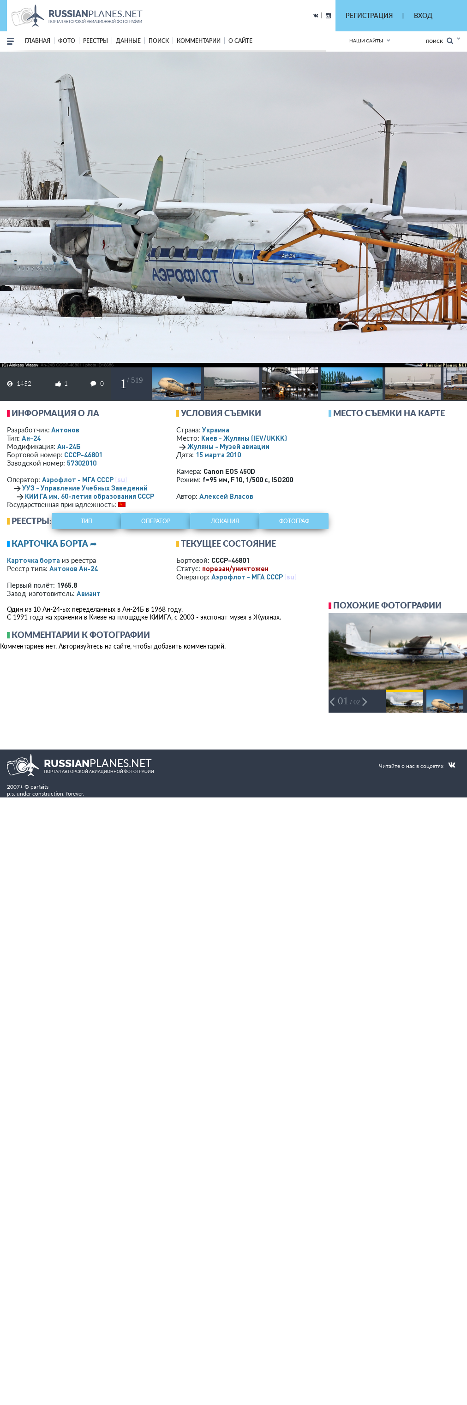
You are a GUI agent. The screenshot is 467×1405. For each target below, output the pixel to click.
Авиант (89, 593)
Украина (215, 429)
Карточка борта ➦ (54, 543)
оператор (155, 521)
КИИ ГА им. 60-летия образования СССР (89, 496)
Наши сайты (366, 40)
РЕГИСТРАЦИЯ (369, 15)
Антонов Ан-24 (73, 568)
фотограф (294, 521)
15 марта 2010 (218, 454)
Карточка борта (33, 560)
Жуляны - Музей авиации (228, 446)
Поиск (439, 40)
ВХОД (423, 15)
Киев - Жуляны (244, 438)
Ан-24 (31, 438)
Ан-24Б (69, 446)
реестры (95, 40)
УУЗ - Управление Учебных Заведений (85, 488)
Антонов (65, 429)
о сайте (240, 40)
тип (86, 521)
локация (225, 521)
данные (128, 40)
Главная (37, 40)
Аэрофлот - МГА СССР (78, 479)
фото (66, 40)
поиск (159, 40)
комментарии (199, 40)
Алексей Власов (226, 496)
